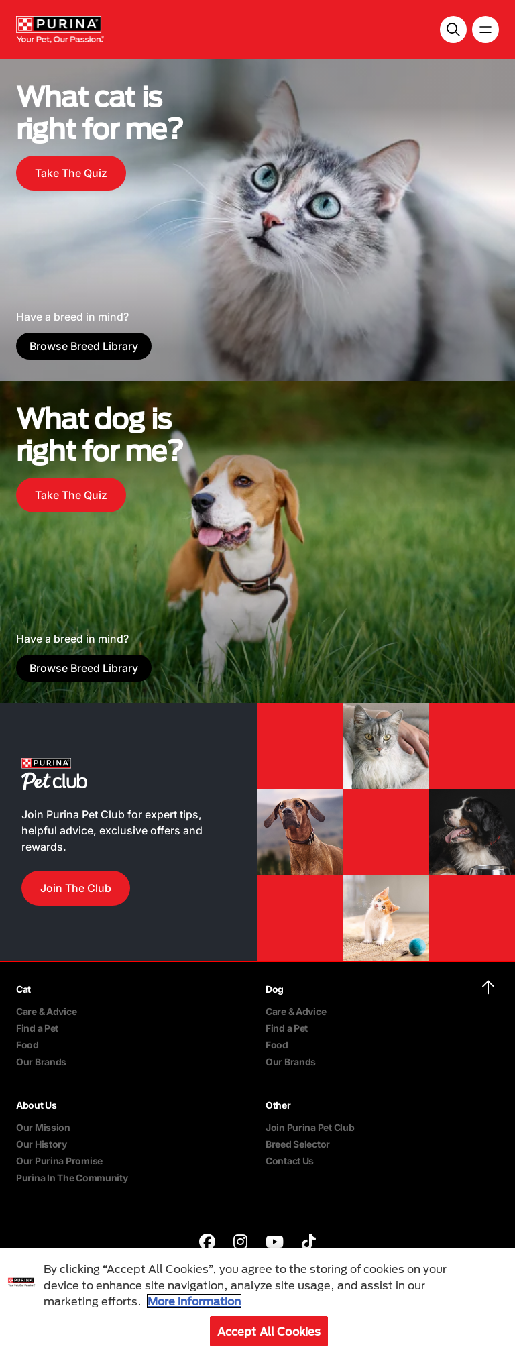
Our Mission (43, 1127)
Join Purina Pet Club (310, 1127)
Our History (41, 1144)
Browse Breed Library (84, 346)
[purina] (207, 1243)
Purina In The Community (72, 1177)
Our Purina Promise (59, 1160)
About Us (36, 1105)
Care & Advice (46, 1011)
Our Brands (41, 1061)
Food (27, 1044)
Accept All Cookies (269, 1331)
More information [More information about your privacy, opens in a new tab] (194, 1301)
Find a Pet (37, 1028)
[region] (257, 1302)
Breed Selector (298, 1144)
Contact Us (290, 1160)
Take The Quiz (71, 173)
